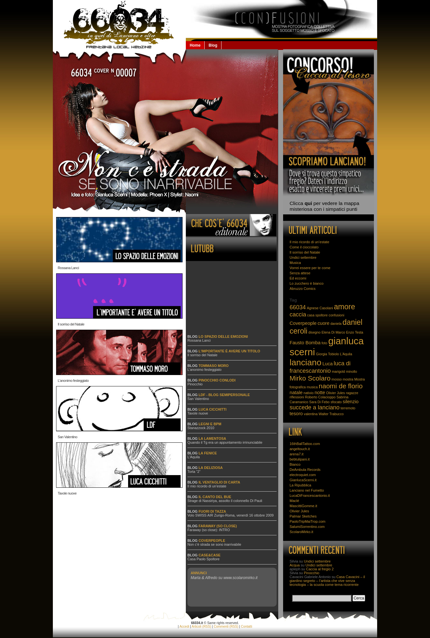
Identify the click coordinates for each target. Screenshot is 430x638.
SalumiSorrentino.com (307, 527)
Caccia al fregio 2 (320, 569)
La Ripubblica (300, 485)
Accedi (184, 626)
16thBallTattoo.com (305, 444)
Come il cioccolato (304, 247)
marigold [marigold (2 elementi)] (338, 371)
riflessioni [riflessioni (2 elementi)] (297, 397)
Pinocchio (195, 384)
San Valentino (67, 436)
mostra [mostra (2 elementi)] (348, 379)
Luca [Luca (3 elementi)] (327, 363)
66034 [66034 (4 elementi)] (298, 307)
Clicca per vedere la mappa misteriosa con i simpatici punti (324, 206)
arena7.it (297, 454)
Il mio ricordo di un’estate (206, 486)
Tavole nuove (67, 492)
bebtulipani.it (300, 459)
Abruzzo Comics (303, 289)
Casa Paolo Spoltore (203, 559)
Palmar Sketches (303, 516)
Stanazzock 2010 (200, 428)
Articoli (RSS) (201, 626)
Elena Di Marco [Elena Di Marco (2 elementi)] (333, 332)
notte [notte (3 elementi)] (320, 392)
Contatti (246, 626)
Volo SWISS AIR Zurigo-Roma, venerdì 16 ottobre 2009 (230, 515)
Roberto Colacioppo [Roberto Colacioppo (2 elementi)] (320, 397)
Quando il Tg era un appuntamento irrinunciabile (224, 442)
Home (195, 45)
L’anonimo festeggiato (73, 380)
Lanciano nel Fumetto (307, 490)
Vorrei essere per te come (310, 268)
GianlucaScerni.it (303, 480)
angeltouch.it (300, 449)
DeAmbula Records (305, 470)
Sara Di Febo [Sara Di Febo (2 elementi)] (319, 402)
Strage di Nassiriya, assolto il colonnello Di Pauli (224, 501)
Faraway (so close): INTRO (208, 530)
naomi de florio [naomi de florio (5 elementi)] (341, 386)
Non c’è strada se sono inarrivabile (214, 544)
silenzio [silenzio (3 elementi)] (351, 401)
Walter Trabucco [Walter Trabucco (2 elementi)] (331, 414)
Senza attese (300, 273)
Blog (213, 45)
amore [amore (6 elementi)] (344, 306)
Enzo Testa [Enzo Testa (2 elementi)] (354, 332)
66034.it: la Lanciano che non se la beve (119, 24)
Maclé (294, 501)
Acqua (295, 565)
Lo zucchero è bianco (307, 283)
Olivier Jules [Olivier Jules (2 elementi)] (335, 393)
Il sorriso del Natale (71, 323)
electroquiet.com (303, 475)
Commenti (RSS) (226, 626)
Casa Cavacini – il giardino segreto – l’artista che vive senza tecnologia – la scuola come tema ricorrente (327, 581)
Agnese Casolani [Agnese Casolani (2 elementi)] (320, 308)
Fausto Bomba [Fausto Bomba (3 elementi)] (305, 342)
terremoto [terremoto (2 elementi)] (347, 408)
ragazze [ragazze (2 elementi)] (352, 393)
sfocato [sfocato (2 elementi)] (335, 402)
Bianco (295, 464)
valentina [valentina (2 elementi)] (311, 414)
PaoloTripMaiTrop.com (307, 521)
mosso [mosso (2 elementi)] (336, 379)
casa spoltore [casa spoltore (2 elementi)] (317, 315)
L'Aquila (193, 457)
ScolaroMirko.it (301, 532)
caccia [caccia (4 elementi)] (298, 314)
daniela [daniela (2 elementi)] (335, 323)
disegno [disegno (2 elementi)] (314, 332)
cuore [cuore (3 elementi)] (323, 323)
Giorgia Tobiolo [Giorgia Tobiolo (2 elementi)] (327, 354)
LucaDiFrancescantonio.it (310, 495)
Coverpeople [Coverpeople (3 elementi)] (303, 323)
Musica (295, 263)
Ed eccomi (298, 278)
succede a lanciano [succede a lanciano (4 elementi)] (315, 407)
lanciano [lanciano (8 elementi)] (305, 362)
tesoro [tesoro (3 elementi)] (296, 413)
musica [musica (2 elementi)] (312, 387)
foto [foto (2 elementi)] (324, 343)
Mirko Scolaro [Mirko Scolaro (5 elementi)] (310, 378)
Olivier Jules (299, 511)
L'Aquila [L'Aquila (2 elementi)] (346, 354)
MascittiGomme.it (303, 506)
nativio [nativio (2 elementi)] (309, 393)
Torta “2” (193, 471)
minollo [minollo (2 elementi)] (351, 371)
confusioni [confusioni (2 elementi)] (336, 315)
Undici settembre (303, 257)
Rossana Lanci (68, 267)
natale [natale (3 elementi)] (296, 392)
